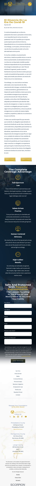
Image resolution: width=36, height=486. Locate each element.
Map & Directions (18, 429)
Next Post (26, 159)
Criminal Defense (18, 379)
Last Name (7, 309)
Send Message (18, 361)
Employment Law (18, 387)
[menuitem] (18, 475)
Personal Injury (18, 381)
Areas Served (18, 373)
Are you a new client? (9, 330)
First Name (7, 302)
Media (17, 376)
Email (5, 323)
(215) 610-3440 (18, 407)
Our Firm (18, 371)
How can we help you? (10, 337)
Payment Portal (18, 392)
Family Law (18, 389)
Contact (18, 395)
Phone (6, 316)
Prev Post (10, 159)
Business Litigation (18, 384)
